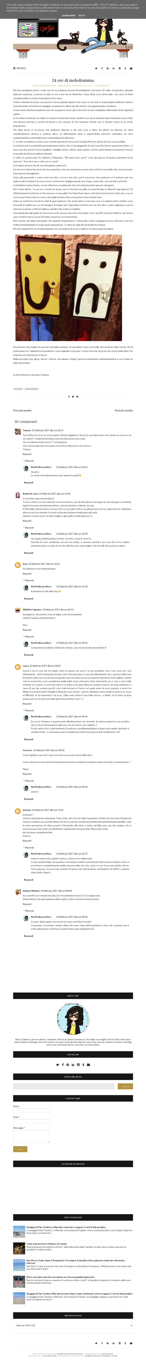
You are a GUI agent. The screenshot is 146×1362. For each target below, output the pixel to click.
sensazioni (31, 389)
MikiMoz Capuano (32, 609)
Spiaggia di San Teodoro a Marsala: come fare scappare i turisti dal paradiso (66, 1227)
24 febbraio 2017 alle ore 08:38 (56, 890)
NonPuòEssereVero (41, 467)
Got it (82, 15)
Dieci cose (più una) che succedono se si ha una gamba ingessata (60, 1277)
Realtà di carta (30, 493)
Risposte (29, 460)
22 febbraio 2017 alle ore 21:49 (54, 493)
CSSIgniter (50, 1356)
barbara (27, 810)
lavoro (18, 389)
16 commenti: (103, 86)
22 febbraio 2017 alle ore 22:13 (44, 564)
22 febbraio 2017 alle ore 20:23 (72, 467)
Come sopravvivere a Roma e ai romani (46, 1243)
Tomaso (27, 430)
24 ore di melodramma (73, 80)
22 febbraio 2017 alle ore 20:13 (47, 430)
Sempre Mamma (31, 890)
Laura (26, 665)
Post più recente (22, 410)
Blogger (107, 1354)
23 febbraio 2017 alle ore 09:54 (72, 716)
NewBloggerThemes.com (101, 1356)
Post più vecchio (124, 410)
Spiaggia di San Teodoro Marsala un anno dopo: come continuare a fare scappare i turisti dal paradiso (79, 1293)
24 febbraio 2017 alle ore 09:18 (72, 917)
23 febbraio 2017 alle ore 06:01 (45, 665)
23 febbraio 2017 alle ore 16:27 (72, 853)
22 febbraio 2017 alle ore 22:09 (72, 533)
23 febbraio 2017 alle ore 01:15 (58, 609)
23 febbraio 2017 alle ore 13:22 (47, 810)
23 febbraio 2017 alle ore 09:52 (72, 643)
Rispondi (27, 454)
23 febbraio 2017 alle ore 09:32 (48, 750)
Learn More (68, 15)
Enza (25, 564)
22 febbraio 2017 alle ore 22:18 (72, 586)
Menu (19, 68)
